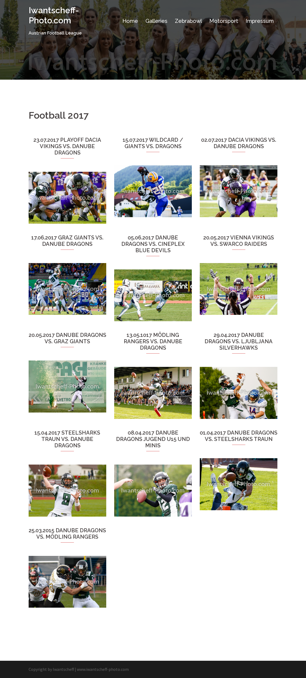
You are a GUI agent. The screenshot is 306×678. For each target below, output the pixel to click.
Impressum (260, 21)
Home (130, 21)
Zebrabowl (188, 21)
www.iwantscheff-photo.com (103, 669)
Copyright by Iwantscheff (51, 669)
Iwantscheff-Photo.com (54, 15)
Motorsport (223, 21)
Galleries (156, 21)
